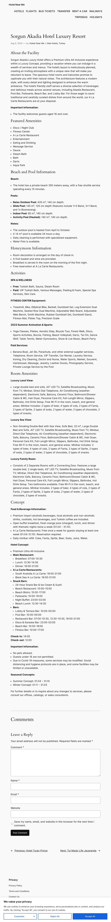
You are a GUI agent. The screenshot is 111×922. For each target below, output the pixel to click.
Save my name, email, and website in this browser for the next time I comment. (54, 823)
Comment (17, 747)
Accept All (90, 916)
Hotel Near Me (17, 4)
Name (15, 780)
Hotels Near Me (36, 43)
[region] (55, 909)
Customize (19, 916)
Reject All (54, 916)
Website (15, 808)
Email (15, 794)
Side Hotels (52, 43)
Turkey (62, 43)
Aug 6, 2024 (16, 43)
